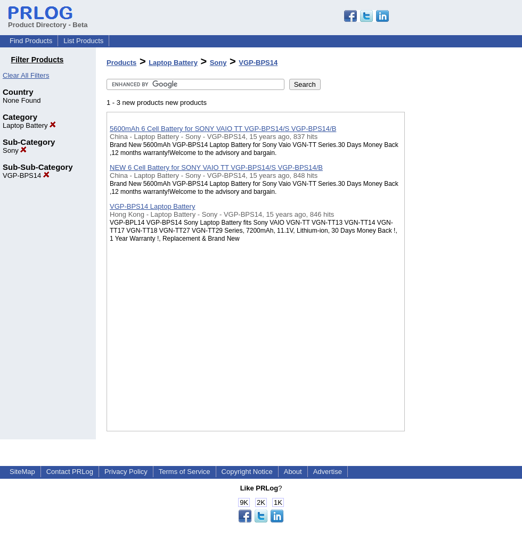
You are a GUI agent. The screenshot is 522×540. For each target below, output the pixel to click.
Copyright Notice (247, 472)
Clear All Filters (26, 75)
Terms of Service (184, 472)
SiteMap (22, 472)
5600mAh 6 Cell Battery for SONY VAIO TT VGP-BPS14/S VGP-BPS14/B (223, 129)
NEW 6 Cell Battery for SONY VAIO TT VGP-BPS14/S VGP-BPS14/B (216, 167)
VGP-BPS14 (26, 175)
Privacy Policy (126, 472)
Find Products (31, 41)
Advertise (327, 472)
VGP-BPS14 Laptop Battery (152, 206)
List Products (83, 41)
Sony (15, 150)
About (293, 472)
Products (121, 63)
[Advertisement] (458, 276)
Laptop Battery (29, 125)
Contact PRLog (69, 472)
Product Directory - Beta (48, 21)
